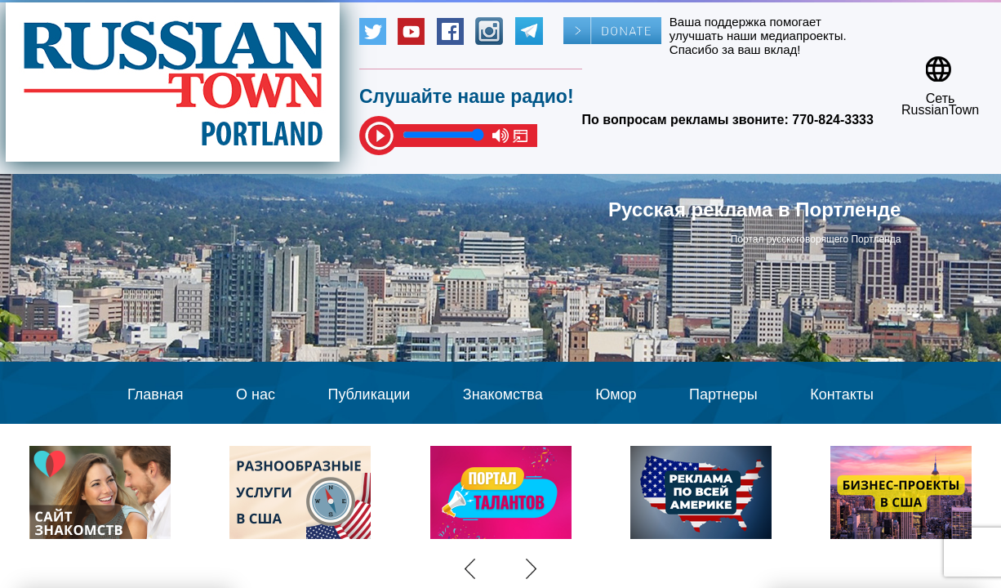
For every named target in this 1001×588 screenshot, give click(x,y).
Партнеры (723, 394)
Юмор (615, 394)
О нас (255, 394)
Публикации (368, 394)
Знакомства (503, 394)
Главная (155, 394)
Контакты (842, 394)
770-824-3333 (833, 120)
